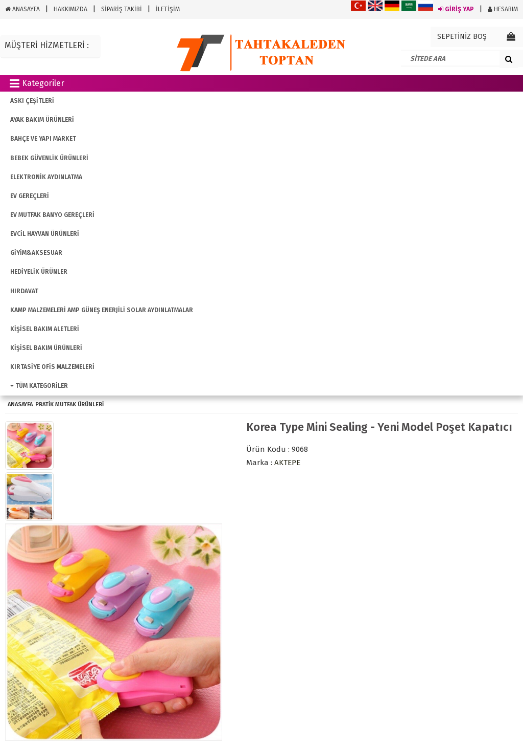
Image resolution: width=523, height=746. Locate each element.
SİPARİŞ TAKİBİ (121, 9)
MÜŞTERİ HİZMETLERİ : (47, 45)
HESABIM (503, 9)
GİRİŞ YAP (456, 9)
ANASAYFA (22, 9)
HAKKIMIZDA (70, 9)
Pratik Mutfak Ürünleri (69, 404)
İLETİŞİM (168, 9)
